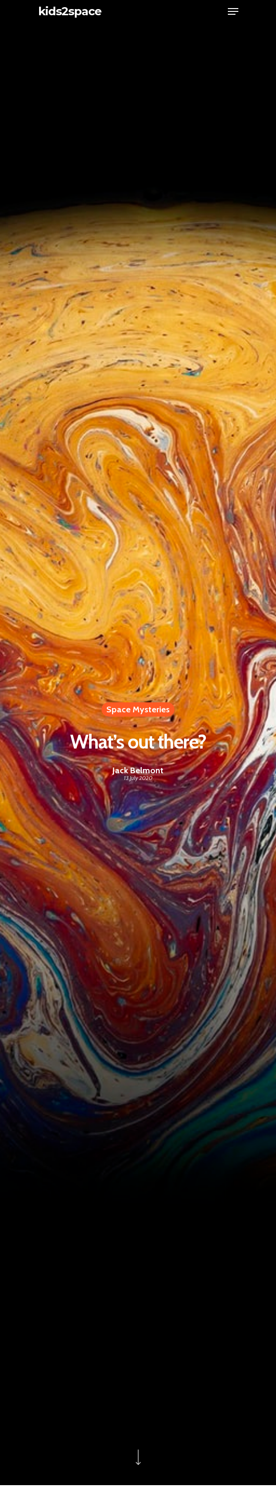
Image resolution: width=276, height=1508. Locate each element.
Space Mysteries (138, 709)
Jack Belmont (138, 770)
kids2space (70, 11)
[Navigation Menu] (233, 11)
